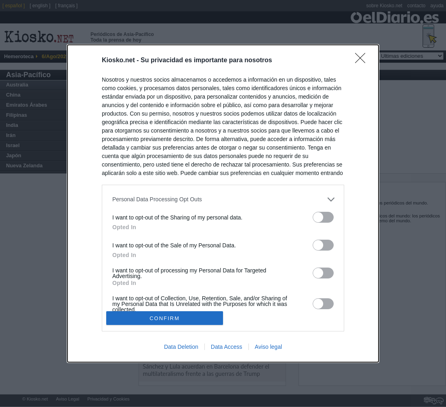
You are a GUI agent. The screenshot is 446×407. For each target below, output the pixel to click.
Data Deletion (181, 347)
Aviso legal (268, 347)
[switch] (323, 217)
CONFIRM (164, 318)
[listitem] (223, 199)
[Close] (362, 60)
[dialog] (223, 203)
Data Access (226, 347)
